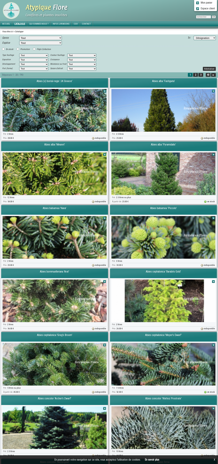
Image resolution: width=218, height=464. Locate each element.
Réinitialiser (209, 69)
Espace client (205, 8)
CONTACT (86, 24)
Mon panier (204, 2)
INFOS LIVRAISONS (61, 24)
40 (208, 74)
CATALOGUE (19, 24)
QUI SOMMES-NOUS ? (39, 24)
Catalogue (19, 31)
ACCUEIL (6, 24)
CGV (76, 24)
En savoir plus (152, 459)
